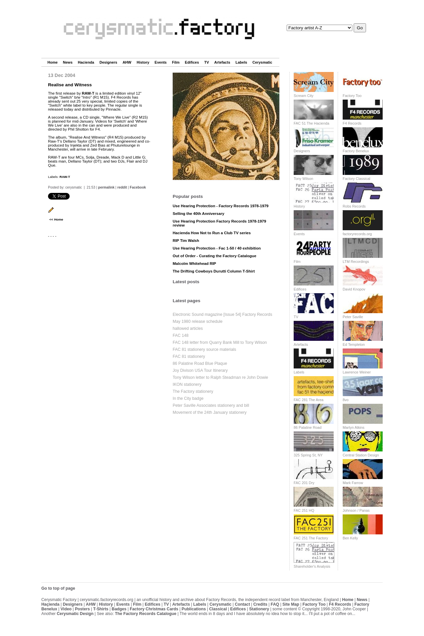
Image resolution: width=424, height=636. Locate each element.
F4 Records (352, 123)
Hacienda (86, 62)
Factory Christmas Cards (154, 609)
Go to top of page (58, 588)
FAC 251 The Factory (311, 538)
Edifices (192, 62)
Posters (82, 609)
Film (176, 62)
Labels (241, 62)
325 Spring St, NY (308, 455)
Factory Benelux (356, 151)
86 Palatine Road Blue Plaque (200, 363)
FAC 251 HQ (304, 510)
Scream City (303, 96)
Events (161, 62)
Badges (119, 609)
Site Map (290, 604)
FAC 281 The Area (308, 400)
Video (66, 609)
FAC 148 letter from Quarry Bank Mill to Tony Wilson (220, 342)
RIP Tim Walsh (186, 241)
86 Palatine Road (307, 427)
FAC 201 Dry (304, 483)
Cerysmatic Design (75, 613)
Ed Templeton (354, 344)
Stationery (259, 609)
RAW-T (88, 93)
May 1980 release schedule (198, 321)
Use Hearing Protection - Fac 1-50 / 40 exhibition (217, 248)
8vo (346, 400)
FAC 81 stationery (189, 356)
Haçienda (50, 604)
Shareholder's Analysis (312, 566)
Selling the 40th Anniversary (198, 214)
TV (206, 62)
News (68, 62)
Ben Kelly (350, 538)
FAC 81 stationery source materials (204, 349)
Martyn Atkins (353, 427)
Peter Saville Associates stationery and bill (211, 405)
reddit (122, 187)
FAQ (275, 604)
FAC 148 (181, 335)
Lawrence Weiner (357, 372)
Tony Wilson (303, 179)
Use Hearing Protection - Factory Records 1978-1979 (221, 206)
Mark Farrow (353, 483)
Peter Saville (353, 317)
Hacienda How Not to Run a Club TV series (212, 233)
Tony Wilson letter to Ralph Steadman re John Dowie (220, 377)
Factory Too (352, 96)
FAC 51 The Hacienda (311, 123)
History (143, 62)
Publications (194, 609)
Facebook (138, 187)
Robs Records (354, 206)
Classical (218, 609)
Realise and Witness (70, 84)
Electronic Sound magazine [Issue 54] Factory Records (222, 314)
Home (52, 62)
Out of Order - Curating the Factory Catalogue (214, 256)
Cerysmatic (262, 62)
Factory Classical (356, 179)
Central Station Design (361, 455)
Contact (242, 604)
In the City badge (188, 398)
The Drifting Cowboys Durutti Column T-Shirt (214, 271)
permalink (106, 187)
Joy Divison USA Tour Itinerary (200, 370)
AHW (127, 62)
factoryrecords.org (357, 234)
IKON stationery (187, 384)
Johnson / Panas (356, 510)
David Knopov (354, 289)
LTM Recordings (356, 262)
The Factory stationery (193, 391)
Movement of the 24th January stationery (210, 412)
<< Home (56, 219)
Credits (260, 604)
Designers (108, 62)
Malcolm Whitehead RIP (194, 264)
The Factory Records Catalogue (145, 613)
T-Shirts (101, 609)
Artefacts (222, 62)
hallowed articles (188, 328)
